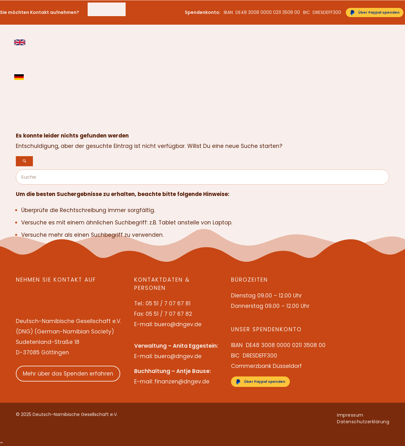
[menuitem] (107, 6)
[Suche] (202, 177)
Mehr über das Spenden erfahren (68, 373)
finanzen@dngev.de (181, 381)
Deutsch (19, 77)
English (19, 42)
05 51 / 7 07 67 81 (106, 6)
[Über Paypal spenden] (374, 12)
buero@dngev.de (107, 12)
